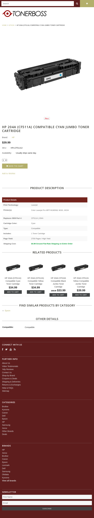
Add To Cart (13, 292)
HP (3, 422)
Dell (3, 416)
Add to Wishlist (8, 173)
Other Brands (8, 431)
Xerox (4, 428)
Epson (11, 25)
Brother (5, 406)
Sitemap (5, 391)
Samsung (6, 425)
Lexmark (6, 465)
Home (4, 25)
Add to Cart (14, 166)
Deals (4, 434)
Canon (5, 413)
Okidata (5, 474)
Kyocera (5, 409)
